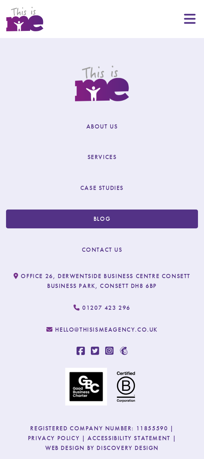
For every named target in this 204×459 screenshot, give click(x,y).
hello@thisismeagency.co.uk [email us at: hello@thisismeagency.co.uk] (102, 330)
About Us (102, 126)
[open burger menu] (189, 19)
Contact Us (102, 250)
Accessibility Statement (128, 438)
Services (102, 157)
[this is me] (25, 19)
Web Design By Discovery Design (102, 448)
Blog (102, 219)
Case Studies (102, 188)
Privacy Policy (54, 438)
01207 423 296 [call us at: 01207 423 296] (102, 308)
